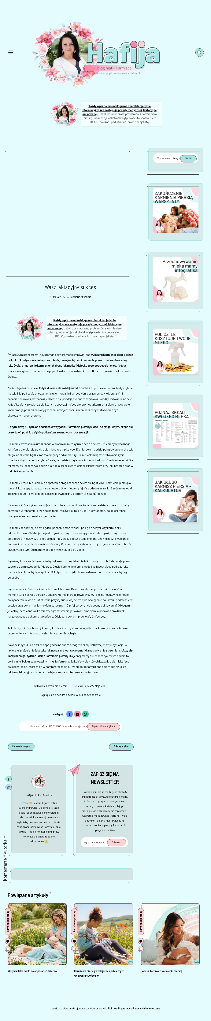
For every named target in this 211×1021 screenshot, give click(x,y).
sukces (83, 694)
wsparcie (95, 694)
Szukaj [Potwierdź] (188, 158)
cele (55, 694)
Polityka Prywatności (120, 1008)
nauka (74, 694)
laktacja (64, 694)
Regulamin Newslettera (146, 1008)
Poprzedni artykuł (21, 746)
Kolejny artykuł (121, 746)
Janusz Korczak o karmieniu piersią (161, 971)
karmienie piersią (57, 686)
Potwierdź (116, 842)
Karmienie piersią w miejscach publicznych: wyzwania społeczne (99, 973)
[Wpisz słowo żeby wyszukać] (175, 158)
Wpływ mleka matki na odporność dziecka (32, 971)
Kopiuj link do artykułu (103, 726)
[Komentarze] (8, 941)
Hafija (29, 795)
